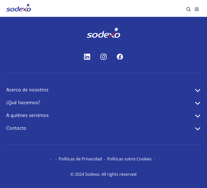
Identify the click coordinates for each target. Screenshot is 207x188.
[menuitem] (18, 8)
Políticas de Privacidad (80, 159)
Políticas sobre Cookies (129, 159)
